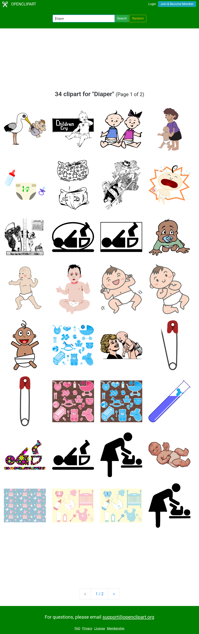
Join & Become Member (177, 4)
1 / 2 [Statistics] (100, 594)
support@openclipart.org (128, 617)
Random (138, 18)
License (99, 628)
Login (152, 4)
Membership (115, 628)
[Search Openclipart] (84, 18)
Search (122, 18)
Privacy (87, 628)
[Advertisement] (99, 61)
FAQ (77, 628)
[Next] (114, 593)
